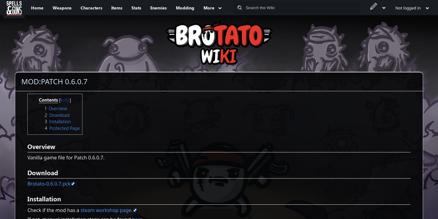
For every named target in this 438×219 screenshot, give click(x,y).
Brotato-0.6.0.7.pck (49, 183)
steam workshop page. (107, 210)
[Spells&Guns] (14, 7)
